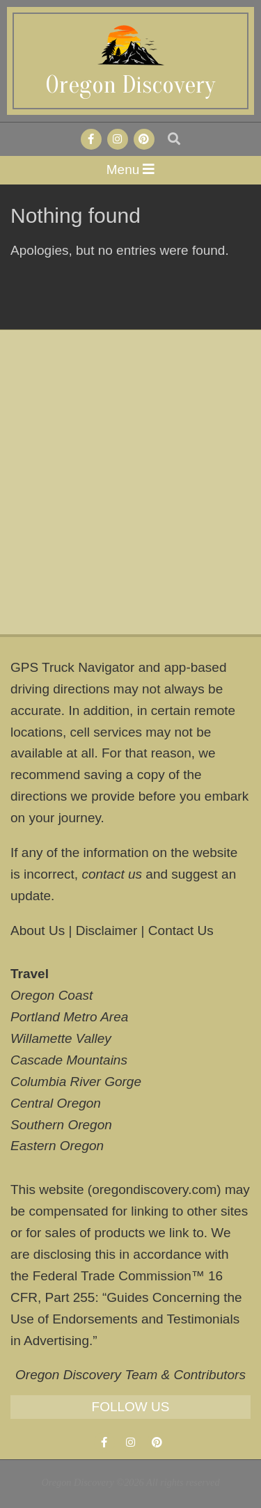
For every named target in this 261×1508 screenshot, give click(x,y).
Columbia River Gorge (75, 1081)
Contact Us (181, 930)
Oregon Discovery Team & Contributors (130, 1374)
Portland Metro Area (69, 1017)
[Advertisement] (130, 482)
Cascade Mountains (68, 1060)
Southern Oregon (61, 1124)
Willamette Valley (60, 1038)
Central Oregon (55, 1103)
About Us (37, 930)
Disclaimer (107, 930)
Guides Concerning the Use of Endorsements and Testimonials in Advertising (126, 1319)
